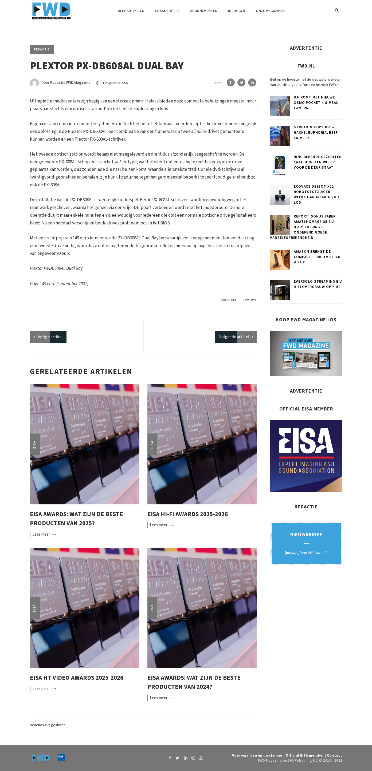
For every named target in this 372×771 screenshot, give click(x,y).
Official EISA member (305, 755)
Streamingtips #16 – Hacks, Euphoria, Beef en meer (316, 133)
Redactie (42, 49)
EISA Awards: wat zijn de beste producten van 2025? (76, 519)
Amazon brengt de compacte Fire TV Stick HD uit (317, 257)
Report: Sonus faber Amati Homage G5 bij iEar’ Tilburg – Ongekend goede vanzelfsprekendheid (303, 227)
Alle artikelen (131, 11)
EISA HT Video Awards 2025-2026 (76, 677)
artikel (50, 337)
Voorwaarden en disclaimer (257, 755)
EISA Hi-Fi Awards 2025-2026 (187, 514)
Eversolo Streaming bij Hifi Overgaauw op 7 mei (318, 284)
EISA (34, 444)
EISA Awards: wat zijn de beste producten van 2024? (194, 682)
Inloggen (236, 11)
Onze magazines (270, 11)
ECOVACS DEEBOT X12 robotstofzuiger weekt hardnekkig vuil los (317, 194)
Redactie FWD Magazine (70, 83)
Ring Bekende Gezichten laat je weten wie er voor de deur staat (318, 162)
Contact (334, 755)
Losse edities (167, 11)
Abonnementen (203, 11)
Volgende (234, 337)
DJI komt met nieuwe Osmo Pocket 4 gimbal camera (316, 103)
